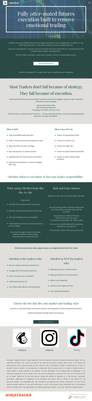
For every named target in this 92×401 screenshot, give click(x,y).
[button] (89, 2)
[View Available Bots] (46, 63)
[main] (46, 19)
